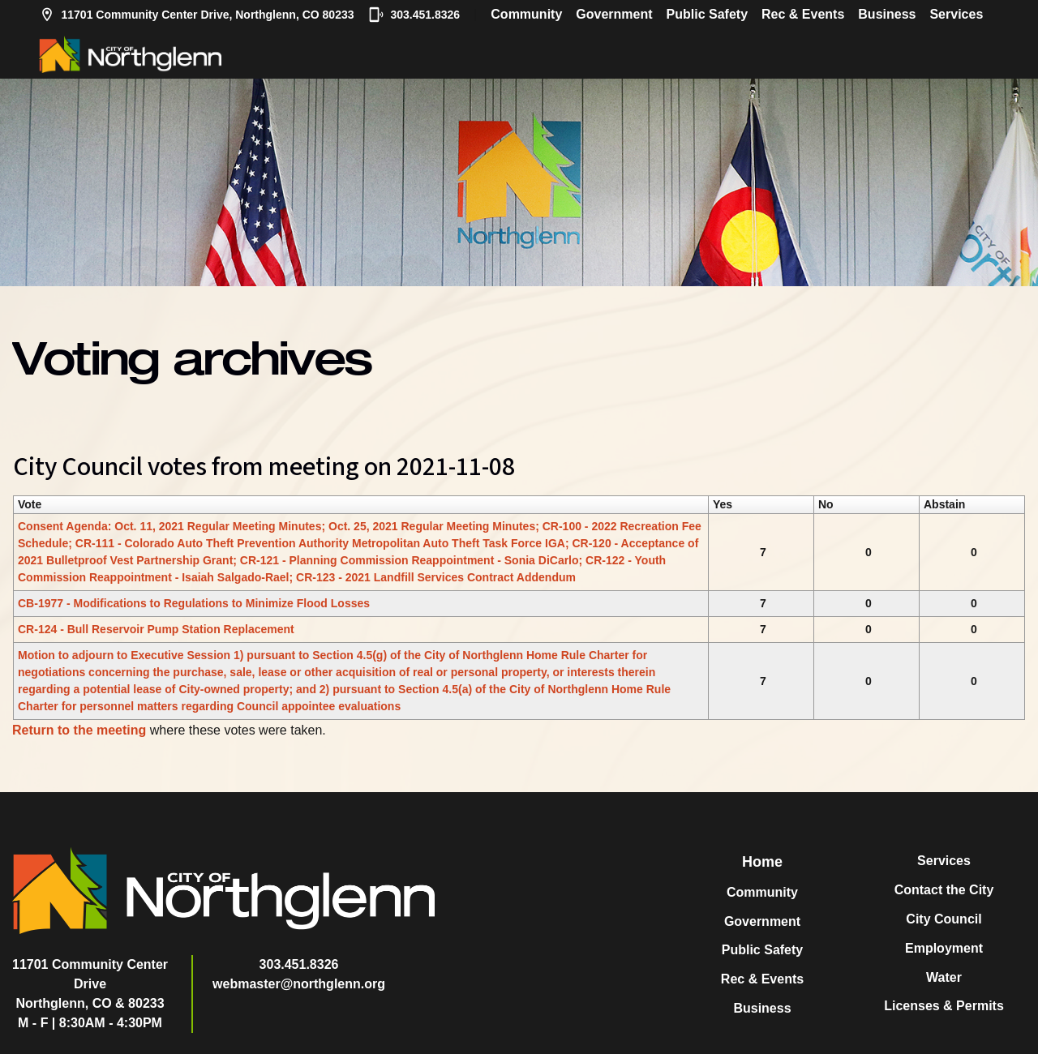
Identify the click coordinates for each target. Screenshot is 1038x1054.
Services (956, 14)
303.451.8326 (414, 14)
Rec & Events (802, 14)
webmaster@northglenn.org (298, 984)
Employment (944, 948)
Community (526, 14)
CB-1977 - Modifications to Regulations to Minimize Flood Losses (194, 603)
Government (614, 14)
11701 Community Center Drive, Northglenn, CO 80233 (196, 14)
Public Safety (707, 14)
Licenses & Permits (944, 1006)
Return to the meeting (79, 730)
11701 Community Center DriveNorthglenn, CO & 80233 (90, 984)
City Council (943, 919)
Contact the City (944, 890)
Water (944, 977)
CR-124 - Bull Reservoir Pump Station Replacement (156, 629)
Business (887, 14)
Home (762, 862)
